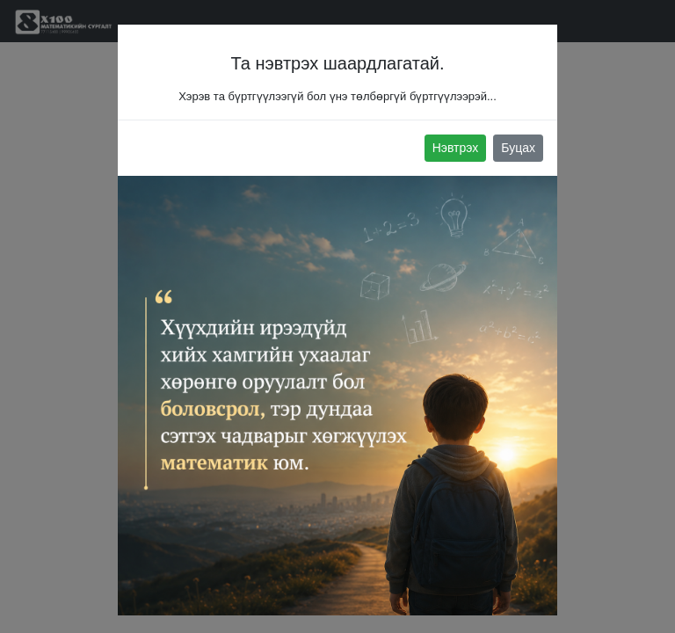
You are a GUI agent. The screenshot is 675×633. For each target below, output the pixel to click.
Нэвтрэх (455, 148)
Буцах (518, 148)
